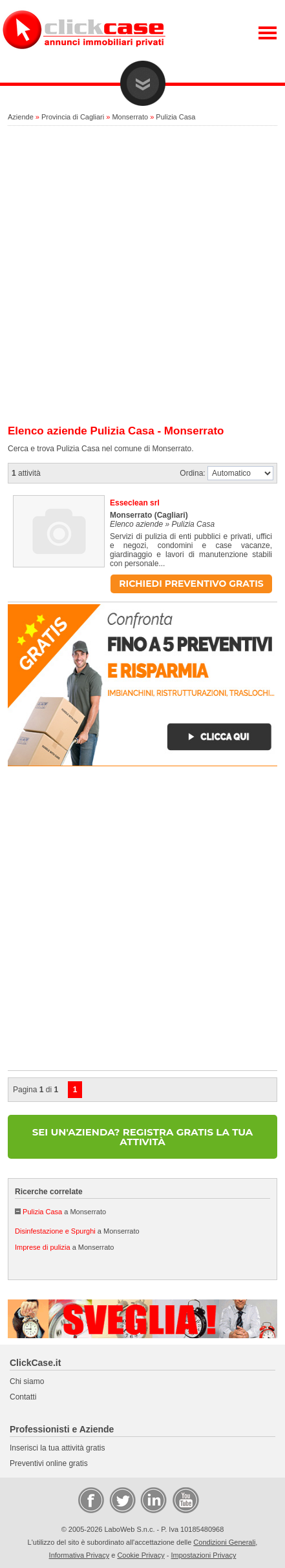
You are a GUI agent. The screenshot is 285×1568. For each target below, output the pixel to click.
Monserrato (130, 117)
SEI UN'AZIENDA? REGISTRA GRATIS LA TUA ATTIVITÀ (142, 1137)
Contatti (23, 1396)
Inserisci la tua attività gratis (57, 1447)
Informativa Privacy (79, 1555)
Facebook (90, 1499)
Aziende (21, 117)
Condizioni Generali (224, 1542)
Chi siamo (27, 1381)
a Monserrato (64, 1212)
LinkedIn (152, 1499)
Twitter (121, 1499)
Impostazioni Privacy (204, 1555)
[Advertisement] (142, 276)
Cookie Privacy (140, 1555)
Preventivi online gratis (49, 1463)
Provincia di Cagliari (72, 117)
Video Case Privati (184, 1499)
